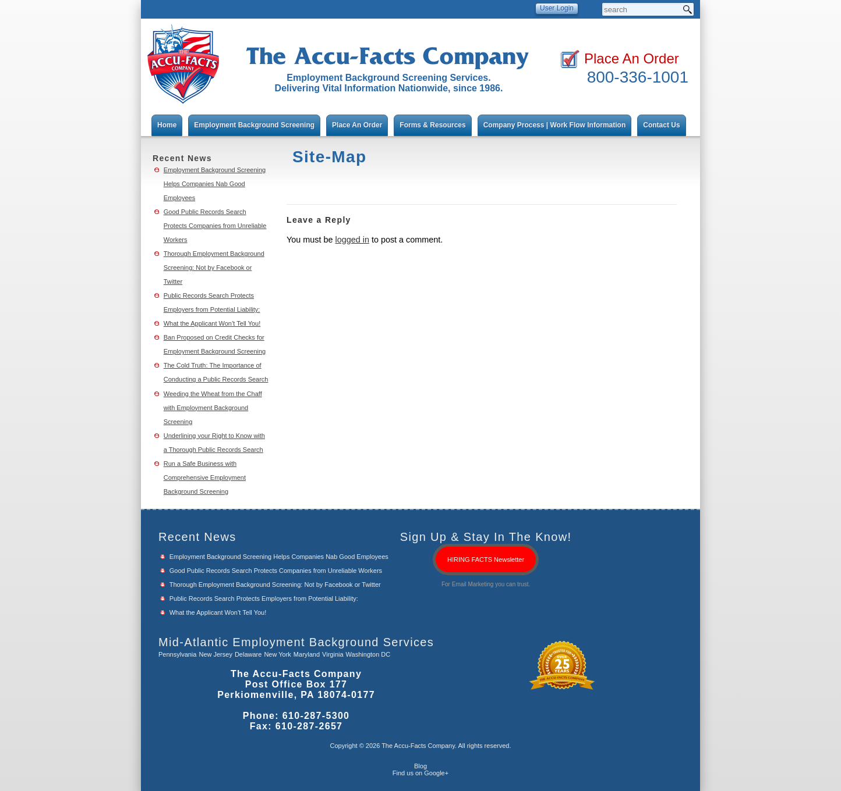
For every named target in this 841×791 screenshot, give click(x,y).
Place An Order (631, 58)
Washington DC (368, 654)
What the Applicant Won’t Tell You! (212, 323)
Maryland (307, 654)
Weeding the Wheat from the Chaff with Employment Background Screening (213, 407)
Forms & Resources (432, 125)
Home (166, 125)
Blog (420, 766)
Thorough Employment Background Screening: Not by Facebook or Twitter (214, 267)
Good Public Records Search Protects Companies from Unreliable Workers (215, 225)
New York (277, 654)
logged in (352, 239)
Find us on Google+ (420, 772)
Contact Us (661, 125)
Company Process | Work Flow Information (554, 125)
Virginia (333, 654)
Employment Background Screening (254, 125)
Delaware (248, 654)
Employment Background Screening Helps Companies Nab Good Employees (215, 183)
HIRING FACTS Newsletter (485, 559)
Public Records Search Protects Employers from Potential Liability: (263, 598)
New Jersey (215, 654)
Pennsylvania (177, 654)
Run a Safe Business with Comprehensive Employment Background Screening (205, 477)
